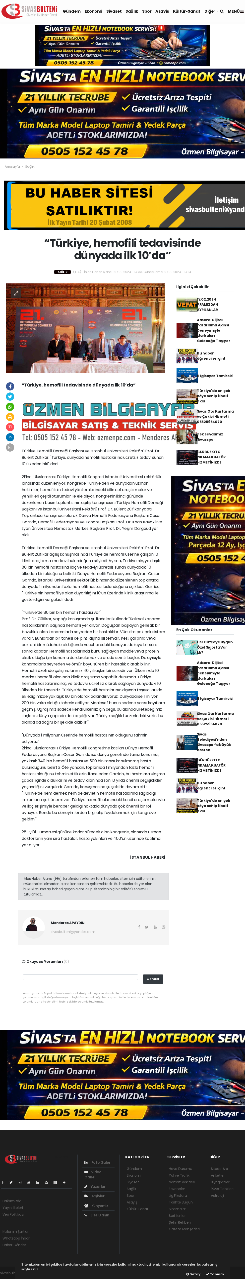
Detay (193, 1274)
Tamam (215, 1274)
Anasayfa (12, 166)
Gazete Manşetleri (184, 1229)
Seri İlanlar (177, 1215)
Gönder (153, 979)
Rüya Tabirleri (222, 1188)
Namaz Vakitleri (182, 1182)
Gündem (72, 11)
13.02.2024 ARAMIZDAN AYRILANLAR (207, 304)
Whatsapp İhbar (15, 1238)
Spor (146, 11)
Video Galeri (93, 1174)
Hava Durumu (180, 1168)
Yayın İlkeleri (12, 1207)
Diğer (210, 11)
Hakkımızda (11, 1201)
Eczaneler (177, 1188)
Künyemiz (96, 1205)
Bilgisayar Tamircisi (215, 375)
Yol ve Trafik (179, 1175)
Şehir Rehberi (180, 1222)
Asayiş (162, 11)
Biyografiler (220, 1182)
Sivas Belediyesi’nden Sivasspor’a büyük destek (214, 742)
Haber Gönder (14, 1244)
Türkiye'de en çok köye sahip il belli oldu (213, 396)
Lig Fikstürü (178, 1195)
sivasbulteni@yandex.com (73, 931)
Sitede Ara (219, 1168)
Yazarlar (95, 1186)
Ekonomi (93, 11)
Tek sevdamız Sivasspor (210, 437)
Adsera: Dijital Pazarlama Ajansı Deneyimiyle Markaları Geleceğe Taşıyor (213, 330)
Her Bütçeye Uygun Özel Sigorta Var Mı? (215, 647)
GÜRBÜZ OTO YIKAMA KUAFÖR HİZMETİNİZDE (211, 457)
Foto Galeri (98, 1162)
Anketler (218, 1175)
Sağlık (131, 11)
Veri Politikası (13, 1214)
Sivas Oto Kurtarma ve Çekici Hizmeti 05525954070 (215, 416)
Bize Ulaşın (96, 1215)
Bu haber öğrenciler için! (211, 356)
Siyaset (114, 11)
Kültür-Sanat (186, 11)
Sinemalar (177, 1208)
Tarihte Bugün (181, 1202)
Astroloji (217, 1195)
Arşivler (94, 1196)
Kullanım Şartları (15, 1231)
